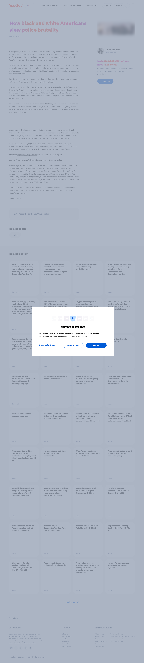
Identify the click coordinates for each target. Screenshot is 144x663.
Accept (96, 345)
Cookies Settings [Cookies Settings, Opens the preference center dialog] (47, 345)
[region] (73, 331)
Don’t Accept (73, 345)
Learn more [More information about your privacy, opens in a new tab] (82, 336)
